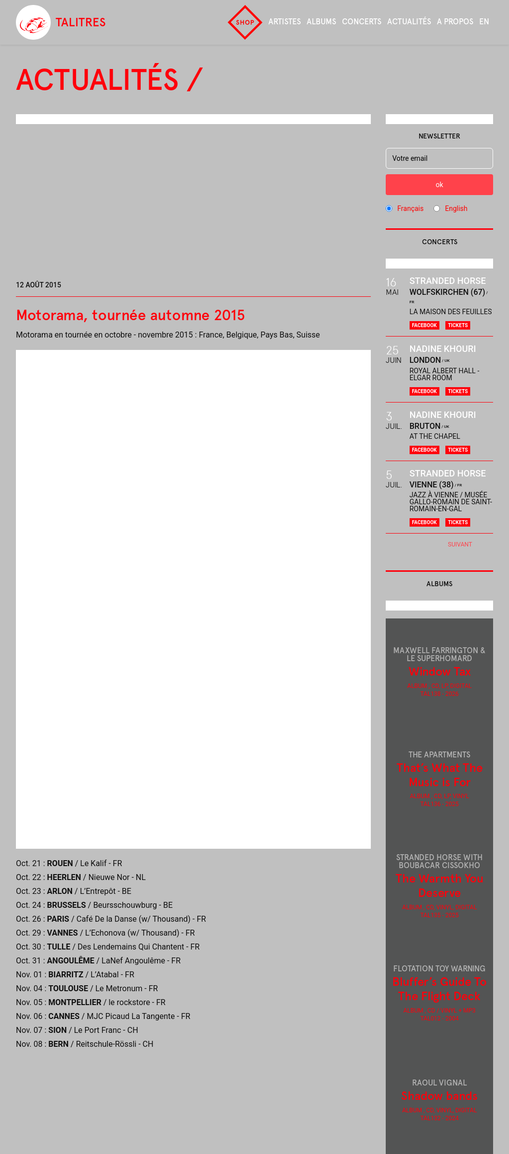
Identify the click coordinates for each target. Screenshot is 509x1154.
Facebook (424, 325)
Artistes (284, 21)
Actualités (409, 21)
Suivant (460, 544)
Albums (321, 21)
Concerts (361, 21)
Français (410, 208)
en (484, 21)
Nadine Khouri (443, 348)
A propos (455, 21)
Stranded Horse (448, 280)
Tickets (458, 325)
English (456, 208)
